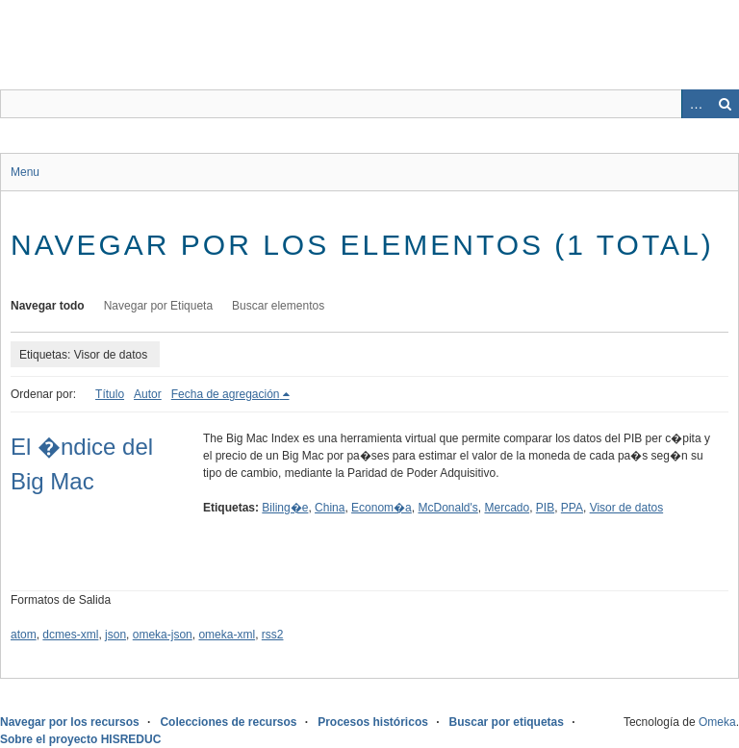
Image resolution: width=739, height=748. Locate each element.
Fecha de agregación (225, 394)
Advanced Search (695, 103)
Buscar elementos (278, 305)
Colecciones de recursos (228, 722)
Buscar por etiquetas (506, 722)
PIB (545, 507)
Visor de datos (627, 507)
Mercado (506, 507)
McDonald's (447, 507)
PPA (572, 507)
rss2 (273, 634)
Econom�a (381, 507)
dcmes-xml (70, 634)
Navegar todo (48, 305)
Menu (25, 172)
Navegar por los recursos (70, 722)
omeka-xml (226, 634)
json (115, 634)
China (329, 507)
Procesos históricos (373, 722)
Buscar (724, 103)
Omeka (717, 722)
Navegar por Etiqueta (158, 305)
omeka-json (162, 634)
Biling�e (285, 507)
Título (109, 394)
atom (24, 634)
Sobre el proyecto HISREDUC (80, 739)
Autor (148, 394)
